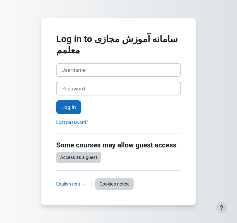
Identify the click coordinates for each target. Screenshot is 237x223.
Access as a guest (78, 157)
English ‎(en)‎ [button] (68, 184)
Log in (68, 107)
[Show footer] (221, 207)
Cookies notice (114, 184)
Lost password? (72, 122)
